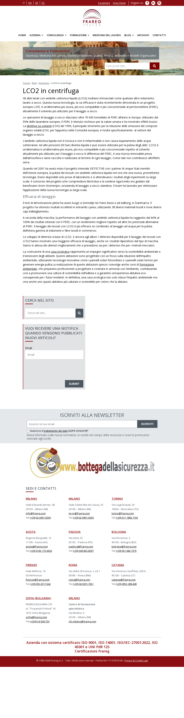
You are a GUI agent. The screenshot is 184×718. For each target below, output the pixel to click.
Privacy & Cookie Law (136, 660)
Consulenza (55, 35)
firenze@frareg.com (38, 579)
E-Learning (104, 3)
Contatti (159, 35)
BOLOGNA (119, 532)
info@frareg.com (36, 513)
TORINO (117, 498)
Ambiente (44, 83)
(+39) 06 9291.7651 (83, 584)
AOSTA (31, 532)
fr (36, 3)
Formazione (78, 35)
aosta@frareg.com (37, 546)
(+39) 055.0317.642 (40, 584)
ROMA (73, 565)
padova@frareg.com (81, 546)
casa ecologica (60, 251)
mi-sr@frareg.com (79, 513)
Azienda (35, 35)
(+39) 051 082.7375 (126, 551)
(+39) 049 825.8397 (83, 551)
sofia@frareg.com (36, 617)
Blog (127, 35)
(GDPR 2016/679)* (78, 431)
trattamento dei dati (56, 431)
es (43, 3)
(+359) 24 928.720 (39, 621)
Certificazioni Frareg (92, 651)
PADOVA (75, 532)
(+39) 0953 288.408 (126, 584)
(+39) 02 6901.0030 (40, 517)
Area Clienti (119, 3)
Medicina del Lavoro (107, 35)
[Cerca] (154, 65)
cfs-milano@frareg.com (82, 621)
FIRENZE (31, 565)
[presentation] (54, 368)
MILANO (31, 498)
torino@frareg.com (123, 513)
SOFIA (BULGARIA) (38, 598)
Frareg (26, 83)
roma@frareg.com (79, 579)
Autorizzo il (35, 431)
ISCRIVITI (147, 424)
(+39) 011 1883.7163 (127, 517)
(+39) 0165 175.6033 (41, 551)
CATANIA (118, 565)
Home (22, 35)
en (30, 3)
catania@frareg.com (124, 579)
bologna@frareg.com (124, 546)
